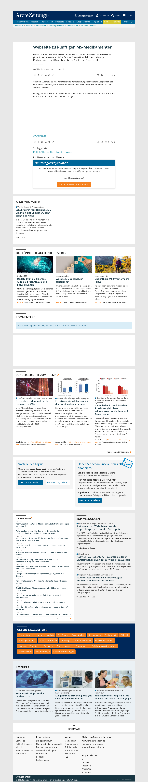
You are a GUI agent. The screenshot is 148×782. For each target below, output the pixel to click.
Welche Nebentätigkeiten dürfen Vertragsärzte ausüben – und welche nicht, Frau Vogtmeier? (42, 539)
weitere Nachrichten (63, 619)
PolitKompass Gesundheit (104, 646)
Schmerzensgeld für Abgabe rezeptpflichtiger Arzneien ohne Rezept (41, 554)
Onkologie (48, 646)
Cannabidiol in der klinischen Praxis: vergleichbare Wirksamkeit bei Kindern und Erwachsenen (111, 410)
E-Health (125, 635)
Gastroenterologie (48, 641)
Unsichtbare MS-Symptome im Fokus (112, 281)
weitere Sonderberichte (119, 452)
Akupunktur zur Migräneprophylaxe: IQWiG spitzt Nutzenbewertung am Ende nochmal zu (37, 561)
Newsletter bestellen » (89, 500)
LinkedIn (86, 763)
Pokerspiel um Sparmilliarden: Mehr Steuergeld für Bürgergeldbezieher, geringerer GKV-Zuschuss (37, 532)
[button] (126, 16)
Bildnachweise (42, 760)
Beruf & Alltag (78, 635)
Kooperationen (83, 22)
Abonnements (71, 751)
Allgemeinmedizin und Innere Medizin (36, 635)
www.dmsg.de (39, 136)
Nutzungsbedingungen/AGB (49, 744)
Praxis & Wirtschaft (25, 751)
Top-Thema (63, 635)
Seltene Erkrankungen (63, 652)
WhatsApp (86, 769)
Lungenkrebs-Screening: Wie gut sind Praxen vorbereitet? (73, 698)
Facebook (86, 766)
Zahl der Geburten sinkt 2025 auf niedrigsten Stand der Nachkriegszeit (39, 596)
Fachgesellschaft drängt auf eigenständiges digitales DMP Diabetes (40, 575)
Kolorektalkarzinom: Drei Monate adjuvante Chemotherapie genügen (41, 582)
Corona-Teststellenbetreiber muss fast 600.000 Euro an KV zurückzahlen (40, 547)
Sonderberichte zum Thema (36, 375)
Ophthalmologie (64, 646)
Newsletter (70, 754)
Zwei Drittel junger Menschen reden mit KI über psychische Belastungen (41, 589)
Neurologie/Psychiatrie (61, 152)
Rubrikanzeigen (72, 747)
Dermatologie (94, 635)
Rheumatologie (42, 652)
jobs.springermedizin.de (93, 747)
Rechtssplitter (25, 652)
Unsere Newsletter (31, 630)
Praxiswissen (47, 22)
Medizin (34, 22)
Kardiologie (65, 641)
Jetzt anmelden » (30, 483)
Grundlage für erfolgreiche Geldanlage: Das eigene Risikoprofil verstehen (42, 609)
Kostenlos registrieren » (58, 483)
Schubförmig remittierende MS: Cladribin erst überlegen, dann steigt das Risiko (33, 213)
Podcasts (59, 22)
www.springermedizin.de (93, 741)
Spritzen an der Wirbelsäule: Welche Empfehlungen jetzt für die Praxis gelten (99, 528)
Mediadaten (70, 741)
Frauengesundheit (27, 641)
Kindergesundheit (83, 641)
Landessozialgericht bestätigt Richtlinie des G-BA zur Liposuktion (43, 615)
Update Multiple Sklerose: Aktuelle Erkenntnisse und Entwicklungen (32, 282)
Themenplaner (72, 744)
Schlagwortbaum (44, 741)
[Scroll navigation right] (132, 22)
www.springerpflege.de (92, 744)
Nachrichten (23, 22)
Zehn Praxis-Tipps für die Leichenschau (30, 696)
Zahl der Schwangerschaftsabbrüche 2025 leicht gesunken (40, 603)
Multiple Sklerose (41, 152)
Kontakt (39, 757)
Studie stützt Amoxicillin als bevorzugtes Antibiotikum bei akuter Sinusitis (99, 579)
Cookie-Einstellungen (46, 751)
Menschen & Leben (104, 641)
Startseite (20, 741)
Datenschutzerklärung (46, 747)
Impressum (41, 754)
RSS (66, 757)
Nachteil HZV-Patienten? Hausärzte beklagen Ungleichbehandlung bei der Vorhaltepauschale (103, 559)
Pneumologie (82, 646)
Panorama (21, 754)
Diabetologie (111, 635)
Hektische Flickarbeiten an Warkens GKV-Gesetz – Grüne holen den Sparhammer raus (42, 568)
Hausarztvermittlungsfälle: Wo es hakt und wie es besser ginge (113, 698)
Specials (70, 22)
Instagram (86, 772)
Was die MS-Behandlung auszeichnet (69, 281)
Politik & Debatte (112, 22)
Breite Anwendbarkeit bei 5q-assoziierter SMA (32, 403)
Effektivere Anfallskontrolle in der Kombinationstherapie (72, 403)
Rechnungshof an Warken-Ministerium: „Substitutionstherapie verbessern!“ (42, 525)
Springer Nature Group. (68, 780)
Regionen (97, 22)
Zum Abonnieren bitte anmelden (74, 185)
